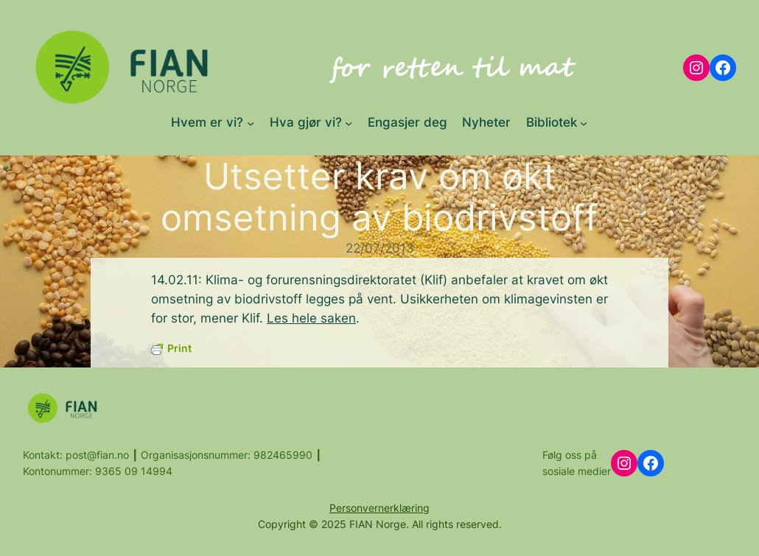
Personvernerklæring (379, 508)
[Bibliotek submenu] (583, 122)
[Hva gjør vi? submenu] (348, 122)
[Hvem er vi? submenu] (250, 122)
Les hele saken (311, 318)
